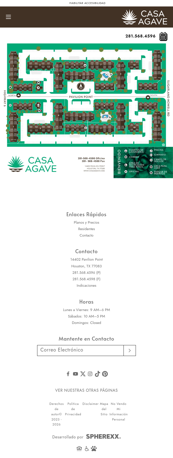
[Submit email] (130, 350)
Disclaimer (90, 403)
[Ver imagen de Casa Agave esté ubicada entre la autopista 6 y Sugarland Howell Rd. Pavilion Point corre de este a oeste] (86, 114)
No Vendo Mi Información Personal (118, 411)
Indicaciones (86, 285)
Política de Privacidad (73, 409)
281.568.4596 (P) (86, 272)
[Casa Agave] (144, 12)
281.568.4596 (140, 36)
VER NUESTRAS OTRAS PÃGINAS (86, 390)
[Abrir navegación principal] (8, 16)
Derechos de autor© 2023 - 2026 (56, 414)
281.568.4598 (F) (86, 279)
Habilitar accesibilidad (88, 3)
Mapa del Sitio (104, 409)
